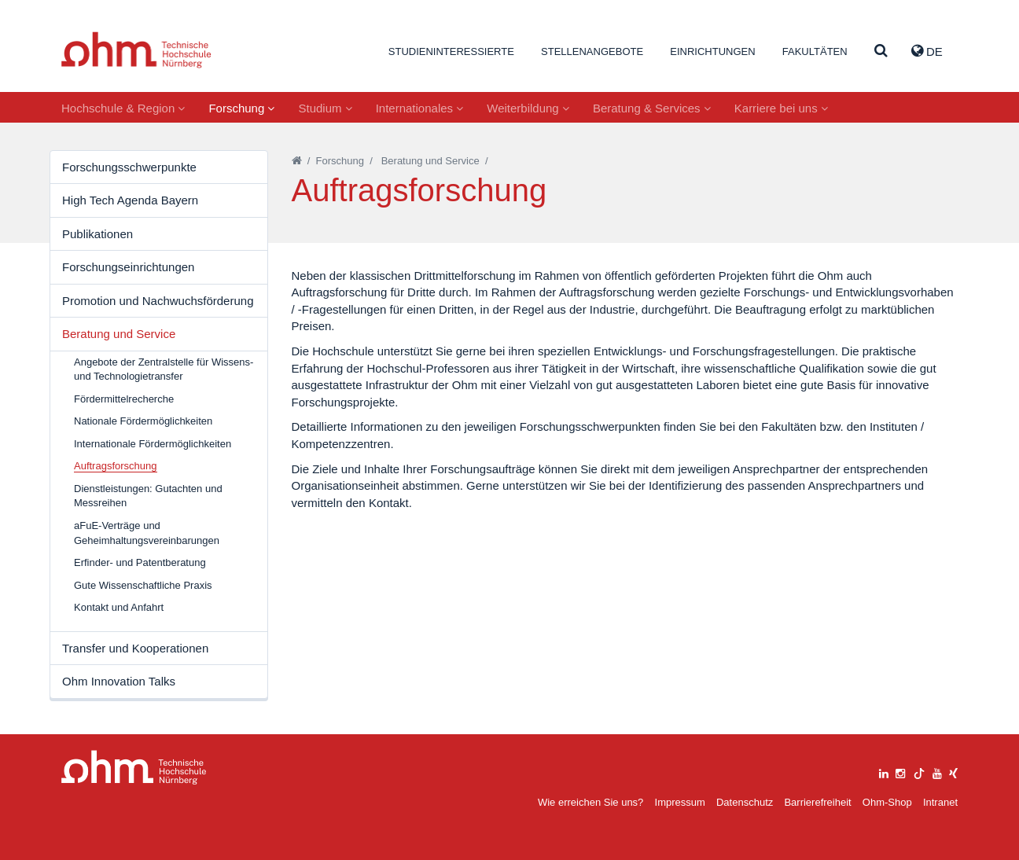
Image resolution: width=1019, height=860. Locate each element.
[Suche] (881, 51)
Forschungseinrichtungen (128, 267)
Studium (324, 108)
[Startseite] (297, 161)
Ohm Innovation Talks (118, 681)
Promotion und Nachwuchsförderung (157, 300)
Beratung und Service (118, 333)
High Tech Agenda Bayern (130, 200)
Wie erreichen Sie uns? (590, 802)
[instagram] (900, 771)
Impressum (680, 802)
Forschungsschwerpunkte (129, 167)
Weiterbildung (528, 108)
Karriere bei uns (781, 108)
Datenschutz (744, 802)
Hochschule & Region (123, 108)
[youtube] (937, 771)
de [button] (927, 51)
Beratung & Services (652, 108)
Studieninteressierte (451, 51)
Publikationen (97, 234)
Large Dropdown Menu (134, 767)
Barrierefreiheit (817, 802)
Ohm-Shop (887, 802)
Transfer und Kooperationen (135, 648)
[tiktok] (919, 771)
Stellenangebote (592, 51)
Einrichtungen (712, 51)
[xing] (953, 771)
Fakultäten (815, 51)
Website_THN (136, 49)
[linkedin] (883, 771)
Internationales (420, 108)
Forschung (241, 108)
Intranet (940, 802)
